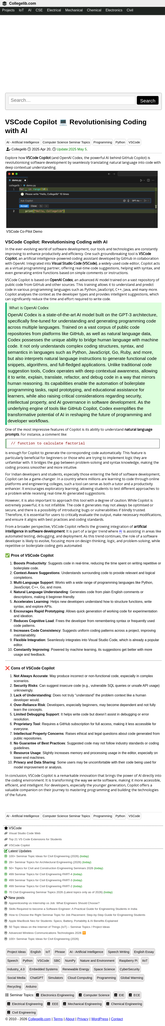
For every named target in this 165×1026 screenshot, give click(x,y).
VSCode (134, 142)
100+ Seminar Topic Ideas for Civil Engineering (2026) (46, 856)
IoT (21, 10)
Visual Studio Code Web (22, 833)
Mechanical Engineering (82, 1004)
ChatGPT (36, 978)
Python (120, 142)
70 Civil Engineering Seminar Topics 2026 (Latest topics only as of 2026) (58, 892)
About (70, 1019)
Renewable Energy (76, 969)
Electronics (113, 10)
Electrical (54, 10)
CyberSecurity (129, 969)
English (36, 952)
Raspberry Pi (128, 960)
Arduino (31, 986)
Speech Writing (118, 952)
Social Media (16, 978)
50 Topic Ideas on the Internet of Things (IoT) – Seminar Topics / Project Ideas (57, 926)
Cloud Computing (80, 978)
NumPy (70, 960)
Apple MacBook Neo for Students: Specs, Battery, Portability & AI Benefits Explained (61, 920)
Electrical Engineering (25, 1004)
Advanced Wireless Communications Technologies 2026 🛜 (45, 932)
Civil (130, 10)
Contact (117, 1019)
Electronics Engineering (55, 995)
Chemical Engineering (124, 1004)
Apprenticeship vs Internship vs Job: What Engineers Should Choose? (51, 903)
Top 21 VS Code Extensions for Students (33, 839)
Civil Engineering (21, 1012)
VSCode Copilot (17, 845)
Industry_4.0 (16, 969)
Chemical (94, 10)
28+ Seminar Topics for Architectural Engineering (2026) (47, 862)
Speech (12, 960)
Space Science (104, 969)
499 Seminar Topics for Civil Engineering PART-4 (43, 874)
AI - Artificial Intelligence (22, 142)
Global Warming (132, 978)
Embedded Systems (43, 969)
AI (29, 10)
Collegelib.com (22, 3)
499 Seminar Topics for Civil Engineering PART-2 (43, 886)
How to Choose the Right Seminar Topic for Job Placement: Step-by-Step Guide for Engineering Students (74, 914)
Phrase (60, 952)
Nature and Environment (97, 960)
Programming (102, 142)
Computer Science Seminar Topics (66, 142)
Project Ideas (16, 952)
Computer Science (94, 995)
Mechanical (74, 10)
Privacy (82, 1019)
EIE (119, 995)
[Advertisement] (83, 54)
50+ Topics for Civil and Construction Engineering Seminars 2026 (53, 868)
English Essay (144, 952)
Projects (8, 10)
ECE (134, 995)
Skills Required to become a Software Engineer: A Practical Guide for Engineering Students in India (70, 908)
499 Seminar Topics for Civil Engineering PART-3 (43, 880)
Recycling (14, 986)
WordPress (99, 1019)
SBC (57, 960)
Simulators (55, 978)
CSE (39, 10)
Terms (58, 1019)
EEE (52, 1004)
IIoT (145, 960)
